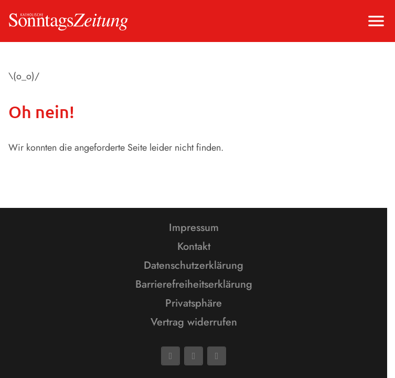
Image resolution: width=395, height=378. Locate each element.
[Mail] (193, 355)
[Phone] (216, 355)
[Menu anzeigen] (376, 21)
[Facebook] (170, 355)
